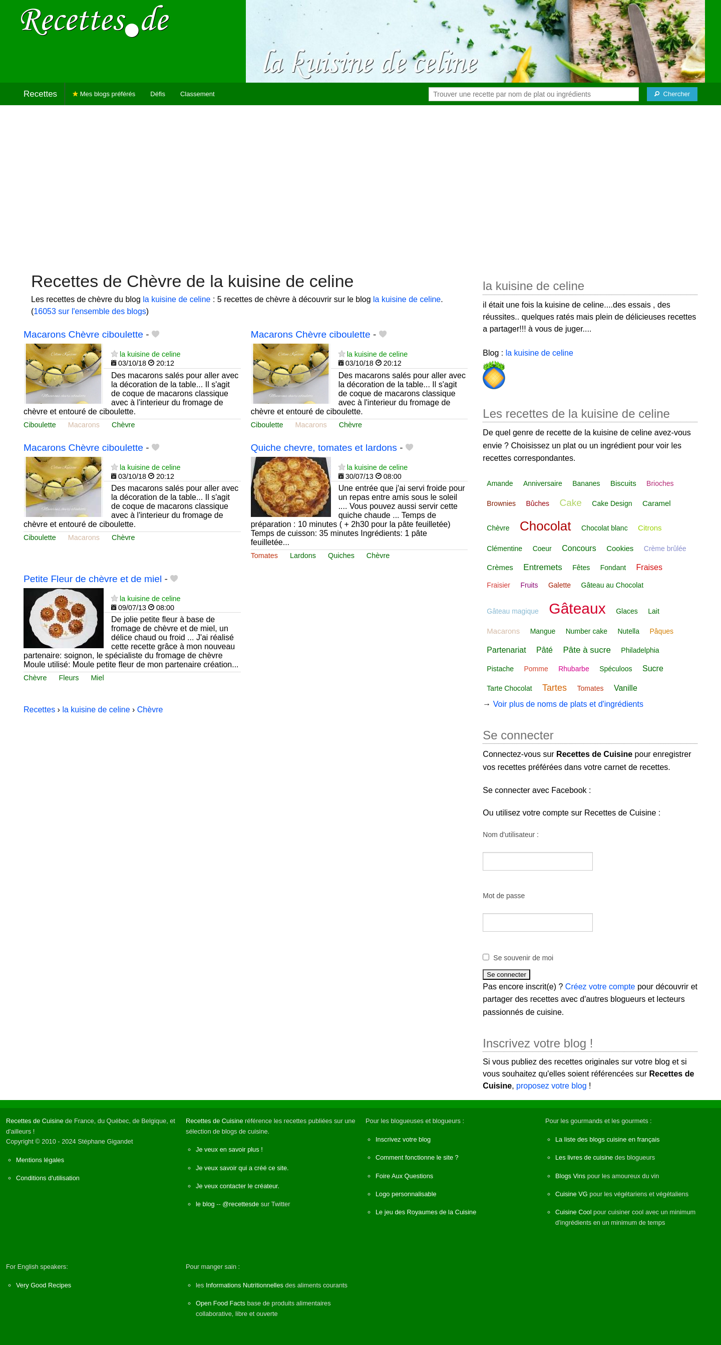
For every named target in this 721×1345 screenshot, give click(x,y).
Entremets (542, 567)
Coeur (542, 549)
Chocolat (545, 525)
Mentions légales (40, 1160)
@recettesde (240, 1204)
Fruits (529, 585)
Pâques (661, 631)
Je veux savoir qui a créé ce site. (242, 1168)
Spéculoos (615, 669)
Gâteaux (577, 608)
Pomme (536, 669)
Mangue (543, 631)
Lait (653, 611)
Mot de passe (504, 896)
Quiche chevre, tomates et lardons (324, 447)
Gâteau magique (513, 611)
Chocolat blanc (604, 528)
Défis (157, 94)
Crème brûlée (665, 549)
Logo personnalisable (406, 1194)
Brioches (659, 483)
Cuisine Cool (573, 1212)
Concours (579, 548)
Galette (559, 585)
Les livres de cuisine (584, 1157)
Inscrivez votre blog (403, 1139)
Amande (500, 483)
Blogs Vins (570, 1176)
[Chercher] (672, 94)
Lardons (303, 556)
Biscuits (623, 483)
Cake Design (612, 503)
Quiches (341, 556)
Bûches (537, 503)
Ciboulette (40, 425)
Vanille (625, 688)
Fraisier (498, 585)
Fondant (613, 568)
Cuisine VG (571, 1194)
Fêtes (581, 568)
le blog (205, 1204)
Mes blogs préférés (104, 94)
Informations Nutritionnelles (244, 1285)
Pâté (544, 650)
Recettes (40, 94)
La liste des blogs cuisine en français (607, 1139)
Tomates (264, 556)
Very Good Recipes (43, 1285)
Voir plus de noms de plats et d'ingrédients (568, 704)
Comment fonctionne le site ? (417, 1157)
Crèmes (500, 567)
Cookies (619, 548)
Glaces (627, 611)
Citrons (650, 527)
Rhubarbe (573, 669)
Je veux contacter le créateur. (237, 1186)
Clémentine (504, 549)
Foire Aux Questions (404, 1176)
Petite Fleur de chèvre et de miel (93, 579)
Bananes (586, 483)
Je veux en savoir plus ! (229, 1149)
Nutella (628, 631)
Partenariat (506, 650)
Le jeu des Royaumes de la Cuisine (426, 1212)
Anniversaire (542, 483)
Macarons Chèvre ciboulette (83, 334)
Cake (571, 502)
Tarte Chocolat (509, 688)
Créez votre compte (600, 986)
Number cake (586, 631)
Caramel (656, 503)
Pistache (500, 669)
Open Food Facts (220, 1303)
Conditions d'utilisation (48, 1178)
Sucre (652, 668)
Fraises (649, 567)
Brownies (501, 503)
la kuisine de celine (176, 299)
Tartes (554, 688)
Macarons (84, 425)
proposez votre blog (551, 1086)
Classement (197, 94)
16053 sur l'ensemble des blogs (90, 311)
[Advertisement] (360, 183)
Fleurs (69, 678)
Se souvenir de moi (523, 958)
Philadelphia (640, 650)
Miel (97, 678)
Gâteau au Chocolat (612, 585)
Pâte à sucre (586, 650)
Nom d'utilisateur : (511, 835)
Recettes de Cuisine (35, 1121)
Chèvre (123, 425)
